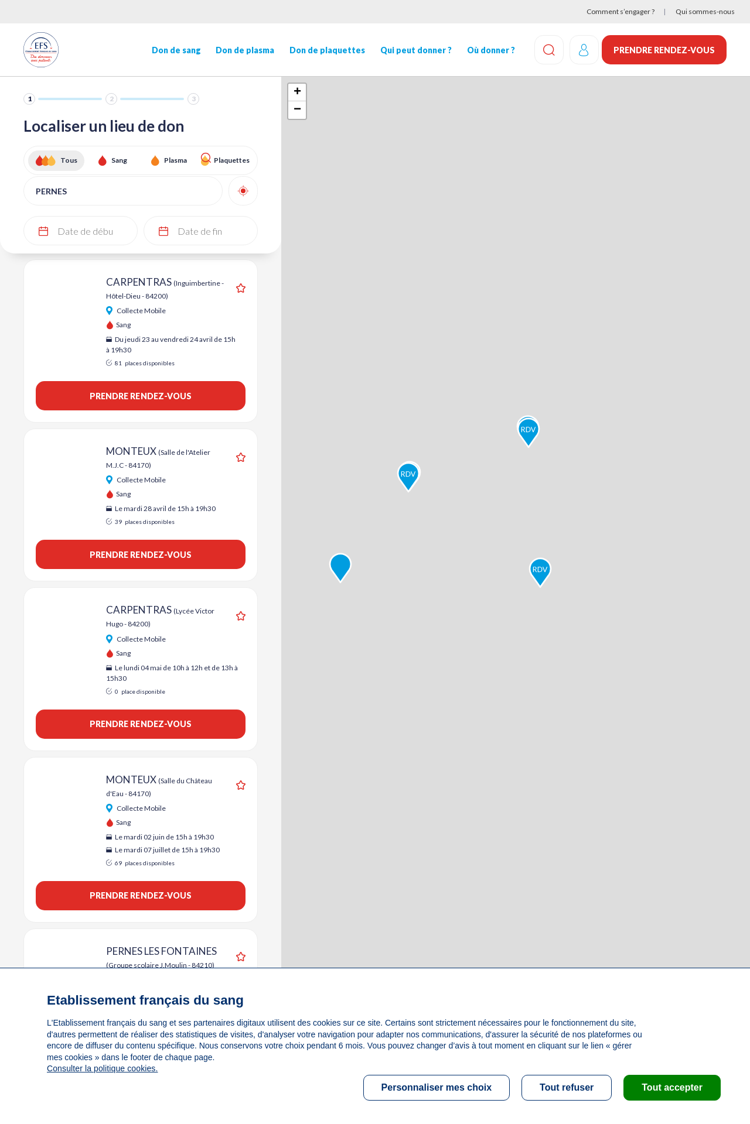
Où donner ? (488, 50)
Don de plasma (243, 50)
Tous (68, 160)
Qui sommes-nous (705, 11)
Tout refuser (567, 1087)
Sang (119, 160)
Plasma (175, 160)
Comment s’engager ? (620, 11)
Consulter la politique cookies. (101, 1068)
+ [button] (297, 92)
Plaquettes (232, 160)
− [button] (297, 110)
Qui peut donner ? (413, 50)
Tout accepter (672, 1087)
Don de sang (175, 50)
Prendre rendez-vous (664, 50)
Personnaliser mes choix (436, 1087)
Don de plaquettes (325, 50)
